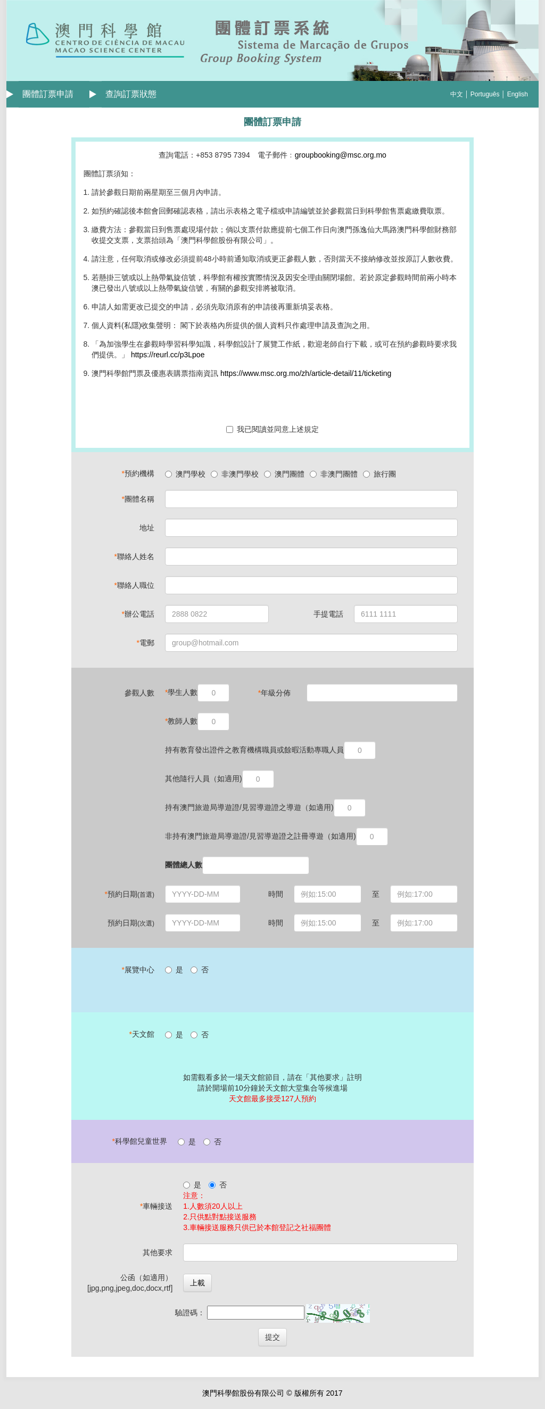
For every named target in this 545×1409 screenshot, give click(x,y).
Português (485, 94)
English (517, 94)
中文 (456, 94)
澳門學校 (185, 474)
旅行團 (379, 474)
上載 (197, 1283)
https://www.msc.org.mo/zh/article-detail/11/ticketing (305, 373)
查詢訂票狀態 (130, 94)
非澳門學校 (235, 474)
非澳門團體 (334, 474)
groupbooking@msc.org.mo (340, 155)
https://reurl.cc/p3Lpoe (166, 354)
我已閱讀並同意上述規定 (272, 429)
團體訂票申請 (47, 94)
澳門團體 (284, 474)
